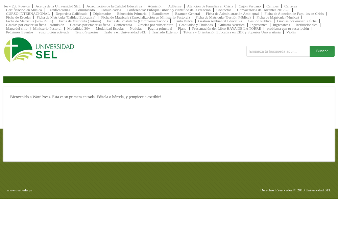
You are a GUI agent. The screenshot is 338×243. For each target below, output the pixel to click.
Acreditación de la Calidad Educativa (114, 6)
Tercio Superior (86, 32)
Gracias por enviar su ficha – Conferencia (101, 25)
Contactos (223, 10)
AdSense (174, 6)
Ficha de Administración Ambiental (232, 14)
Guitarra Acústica (231, 25)
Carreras (290, 6)
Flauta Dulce (183, 21)
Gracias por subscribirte (155, 25)
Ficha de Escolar (18, 17)
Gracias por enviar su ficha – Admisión (35, 25)
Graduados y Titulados (196, 25)
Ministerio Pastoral (47, 28)
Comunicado (85, 10)
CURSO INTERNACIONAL (28, 14)
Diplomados (102, 14)
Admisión (155, 6)
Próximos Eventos (19, 32)
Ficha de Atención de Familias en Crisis (294, 14)
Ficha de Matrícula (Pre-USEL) (29, 21)
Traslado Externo (165, 32)
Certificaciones (59, 10)
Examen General (187, 14)
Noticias (136, 28)
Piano (182, 28)
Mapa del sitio (16, 28)
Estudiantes (160, 14)
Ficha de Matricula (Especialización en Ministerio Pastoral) (145, 17)
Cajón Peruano (250, 6)
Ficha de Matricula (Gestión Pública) (223, 17)
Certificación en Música (24, 10)
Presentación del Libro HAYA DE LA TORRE (226, 28)
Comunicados (111, 10)
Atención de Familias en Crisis (210, 6)
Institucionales (306, 25)
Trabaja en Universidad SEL (125, 32)
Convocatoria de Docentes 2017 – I (263, 10)
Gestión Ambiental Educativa (220, 21)
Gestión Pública (259, 21)
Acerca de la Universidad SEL (58, 6)
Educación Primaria (131, 14)
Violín (290, 32)
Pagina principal (160, 28)
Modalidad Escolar (110, 28)
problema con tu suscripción (288, 28)
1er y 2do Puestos (16, 6)
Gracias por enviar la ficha (297, 21)
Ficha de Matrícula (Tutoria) (80, 21)
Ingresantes (258, 25)
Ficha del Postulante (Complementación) (137, 21)
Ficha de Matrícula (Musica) (278, 17)
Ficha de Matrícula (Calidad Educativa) (66, 17)
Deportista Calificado (71, 14)
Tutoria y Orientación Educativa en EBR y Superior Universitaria (232, 32)
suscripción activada (54, 32)
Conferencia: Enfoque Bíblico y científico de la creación (169, 10)
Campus (272, 6)
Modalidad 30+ (78, 28)
